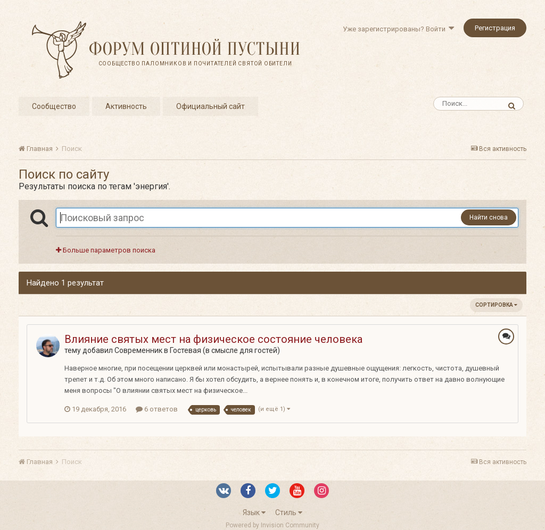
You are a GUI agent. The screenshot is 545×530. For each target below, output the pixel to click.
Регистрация (495, 28)
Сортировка (496, 305)
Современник (138, 350)
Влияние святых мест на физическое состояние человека (213, 339)
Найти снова (488, 217)
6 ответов (157, 409)
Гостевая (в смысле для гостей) (225, 350)
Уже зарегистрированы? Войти (398, 29)
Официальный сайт (210, 106)
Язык (254, 512)
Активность (126, 106)
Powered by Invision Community (272, 525)
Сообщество (54, 106)
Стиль (288, 512)
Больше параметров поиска (105, 250)
